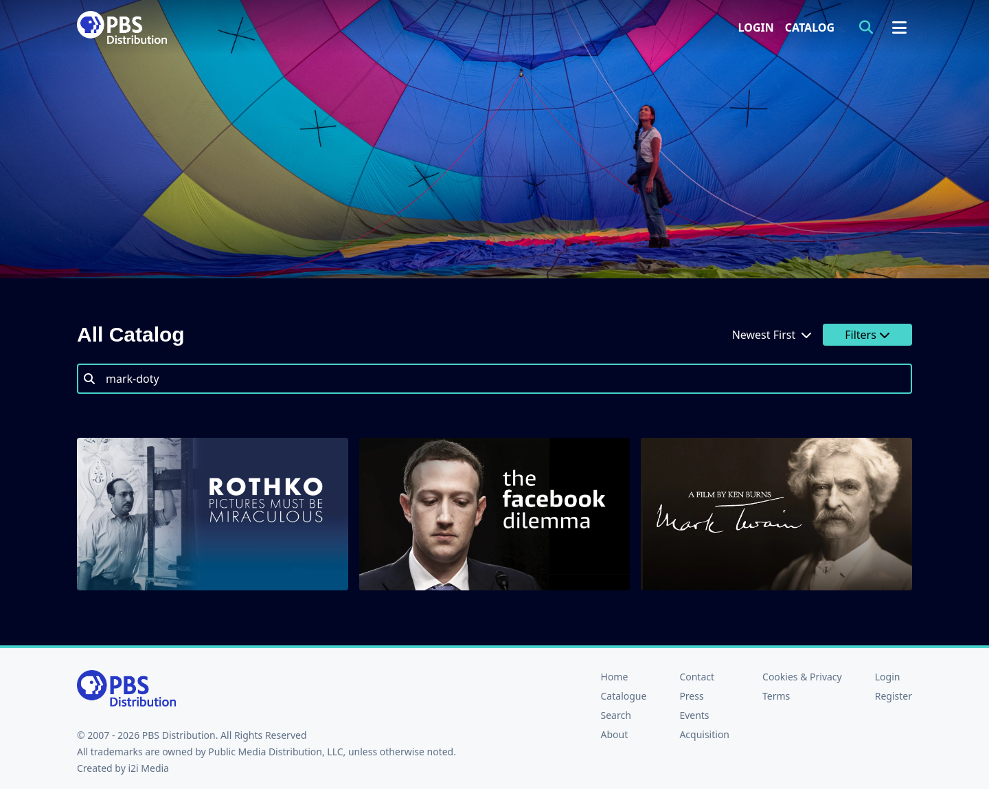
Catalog (809, 27)
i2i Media (148, 768)
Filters (867, 334)
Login (756, 27)
